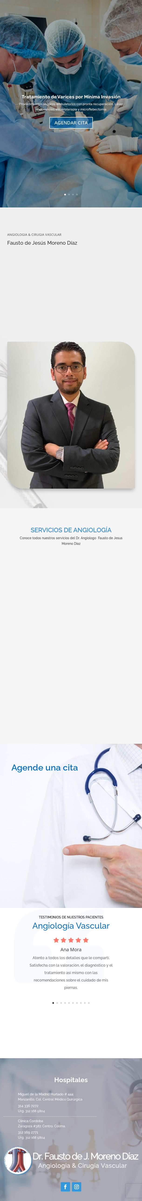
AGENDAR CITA (71, 123)
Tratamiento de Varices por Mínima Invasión (71, 97)
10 (89, 1003)
